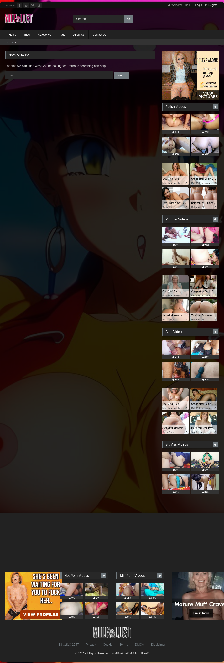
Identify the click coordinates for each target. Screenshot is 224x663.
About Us (79, 34)
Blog (27, 34)
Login (198, 5)
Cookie (107, 644)
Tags (62, 34)
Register (213, 5)
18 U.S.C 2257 (69, 644)
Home (12, 34)
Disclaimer (158, 644)
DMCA (139, 644)
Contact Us (99, 34)
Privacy (91, 644)
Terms (124, 644)
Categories (44, 34)
